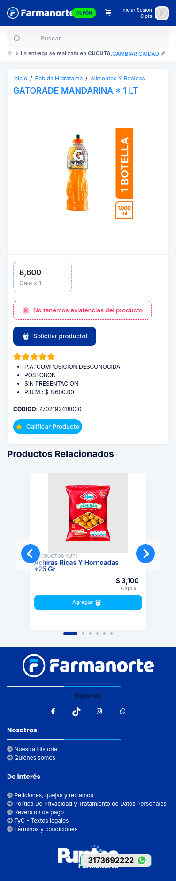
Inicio (20, 78)
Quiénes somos (31, 757)
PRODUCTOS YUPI (55, 556)
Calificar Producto (47, 426)
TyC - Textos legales (38, 820)
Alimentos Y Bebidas (117, 78)
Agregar (88, 602)
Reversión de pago (35, 812)
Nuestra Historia (32, 749)
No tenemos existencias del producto (82, 310)
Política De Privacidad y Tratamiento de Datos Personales (87, 803)
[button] (70, 633)
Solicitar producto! (54, 336)
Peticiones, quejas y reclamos (50, 795)
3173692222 (119, 860)
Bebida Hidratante (59, 78)
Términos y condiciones (42, 829)
